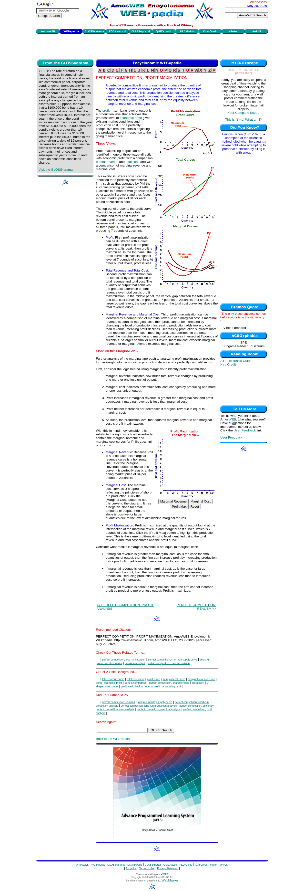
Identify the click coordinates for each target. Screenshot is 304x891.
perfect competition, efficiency (196, 705)
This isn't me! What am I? (243, 119)
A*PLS (224, 864)
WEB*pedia (98, 864)
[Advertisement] (152, 46)
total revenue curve (113, 679)
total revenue (109, 162)
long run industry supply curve (155, 702)
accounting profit (172, 686)
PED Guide (185, 864)
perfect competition (136, 682)
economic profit (131, 118)
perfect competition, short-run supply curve (172, 659)
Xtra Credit (228, 364)
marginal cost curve (173, 679)
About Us (131, 868)
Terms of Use (146, 868)
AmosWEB (82, 864)
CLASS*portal (153, 864)
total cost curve (135, 679)
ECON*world (134, 864)
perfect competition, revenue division (168, 663)
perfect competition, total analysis (115, 709)
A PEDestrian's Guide (236, 361)
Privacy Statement (167, 868)
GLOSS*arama (116, 864)
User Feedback (245, 430)
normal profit (152, 686)
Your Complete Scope (243, 113)
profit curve (153, 679)
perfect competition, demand (118, 702)
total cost (132, 162)
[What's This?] (243, 73)
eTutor (213, 864)
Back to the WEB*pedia (113, 739)
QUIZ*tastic (170, 864)
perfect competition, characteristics (169, 682)
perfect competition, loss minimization (123, 659)
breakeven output (135, 663)
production (198, 682)
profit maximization (132, 686)
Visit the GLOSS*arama (56, 169)
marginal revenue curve (201, 679)
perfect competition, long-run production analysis (149, 705)
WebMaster (170, 880)
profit (106, 110)
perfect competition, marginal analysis (158, 709)
